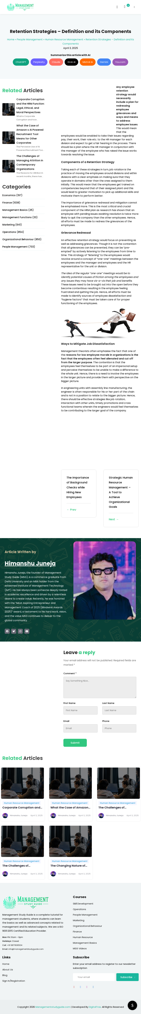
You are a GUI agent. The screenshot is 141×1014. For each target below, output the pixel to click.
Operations (79, 909)
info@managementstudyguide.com (26, 949)
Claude (56, 62)
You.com (120, 62)
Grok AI (71, 62)
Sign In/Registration (13, 980)
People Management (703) (18, 246)
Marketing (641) (12, 224)
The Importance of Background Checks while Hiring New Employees (79, 494)
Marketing (78, 920)
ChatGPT (21, 62)
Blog (4, 975)
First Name (69, 703)
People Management (30, 39)
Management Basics (85, 942)
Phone (105, 721)
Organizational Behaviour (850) (22, 239)
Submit (75, 743)
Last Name (108, 703)
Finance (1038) (11, 202)
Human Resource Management (64, 39)
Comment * (70, 673)
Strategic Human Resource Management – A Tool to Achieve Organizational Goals (121, 499)
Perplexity (39, 62)
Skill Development (83, 903)
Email (66, 721)
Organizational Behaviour (87, 926)
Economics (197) (12, 195)
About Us (7, 969)
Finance (77, 931)
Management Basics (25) (18, 210)
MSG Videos (80, 948)
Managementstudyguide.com (52, 1007)
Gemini (104, 62)
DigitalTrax (95, 1007)
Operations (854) (13, 232)
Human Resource (83, 937)
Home (10, 39)
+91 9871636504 (14, 945)
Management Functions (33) (20, 217)
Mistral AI (88, 62)
